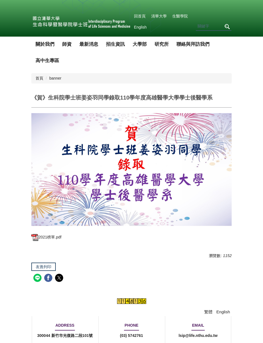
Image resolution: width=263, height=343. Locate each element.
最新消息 (88, 44)
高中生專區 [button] (47, 60)
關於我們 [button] (45, 44)
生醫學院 (180, 16)
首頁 (39, 78)
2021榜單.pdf (46, 237)
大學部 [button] (140, 44)
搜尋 (226, 26)
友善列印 (43, 267)
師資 (67, 44)
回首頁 (140, 16)
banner (55, 78)
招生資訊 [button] (115, 44)
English (140, 27)
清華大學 (159, 16)
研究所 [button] (162, 44)
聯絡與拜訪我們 (192, 44)
